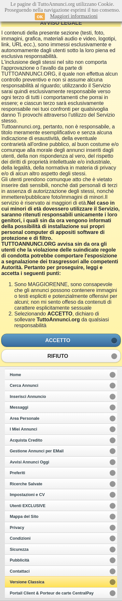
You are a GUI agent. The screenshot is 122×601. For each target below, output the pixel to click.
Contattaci (20, 571)
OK (40, 16)
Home (15, 375)
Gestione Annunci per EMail (37, 451)
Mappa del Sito (24, 516)
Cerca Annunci (24, 385)
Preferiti (17, 473)
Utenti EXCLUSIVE (28, 506)
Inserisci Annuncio (28, 396)
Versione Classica (27, 582)
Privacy (17, 527)
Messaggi (19, 407)
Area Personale (24, 418)
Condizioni (20, 538)
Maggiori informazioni (74, 16)
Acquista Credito (26, 440)
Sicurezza (19, 549)
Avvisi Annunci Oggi (29, 462)
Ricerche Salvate (26, 484)
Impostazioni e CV (27, 494)
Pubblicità (19, 560)
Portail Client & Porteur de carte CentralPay (52, 593)
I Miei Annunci (23, 429)
